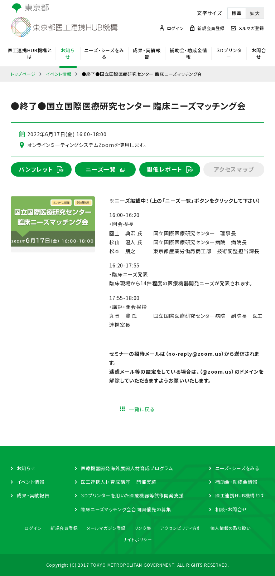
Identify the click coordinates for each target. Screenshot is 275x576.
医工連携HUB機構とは (30, 53)
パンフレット (36, 169)
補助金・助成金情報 (188, 53)
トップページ (23, 74)
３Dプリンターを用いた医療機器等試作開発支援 (132, 495)
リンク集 (142, 528)
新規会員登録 (64, 528)
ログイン (33, 528)
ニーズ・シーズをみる (104, 53)
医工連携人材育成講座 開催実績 (118, 481)
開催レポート (164, 169)
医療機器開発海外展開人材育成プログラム (127, 468)
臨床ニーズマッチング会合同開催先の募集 (126, 509)
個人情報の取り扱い (230, 528)
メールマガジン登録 (106, 528)
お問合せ (259, 53)
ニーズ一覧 (101, 169)
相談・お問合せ (231, 509)
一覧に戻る (142, 409)
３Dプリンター (228, 53)
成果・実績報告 (146, 53)
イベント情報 (59, 74)
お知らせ (68, 53)
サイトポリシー (137, 539)
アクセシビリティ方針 (181, 528)
